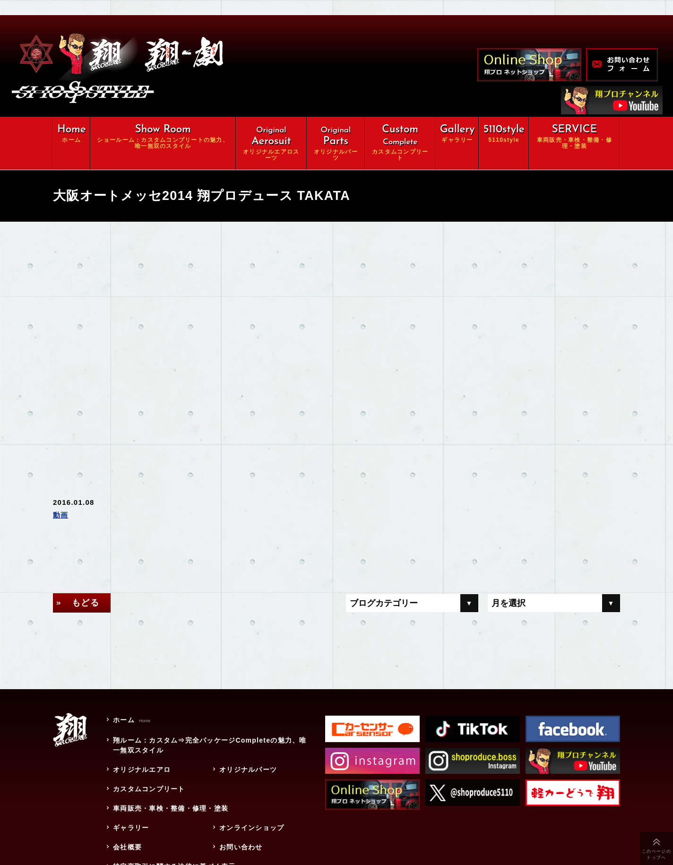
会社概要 (127, 847)
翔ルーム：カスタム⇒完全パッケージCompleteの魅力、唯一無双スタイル (210, 745)
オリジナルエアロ (142, 769)
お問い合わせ (241, 847)
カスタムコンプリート (149, 789)
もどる (85, 602)
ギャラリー (131, 827)
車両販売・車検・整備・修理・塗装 (174, 808)
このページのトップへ (656, 854)
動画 (61, 515)
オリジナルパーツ (248, 769)
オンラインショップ (251, 827)
